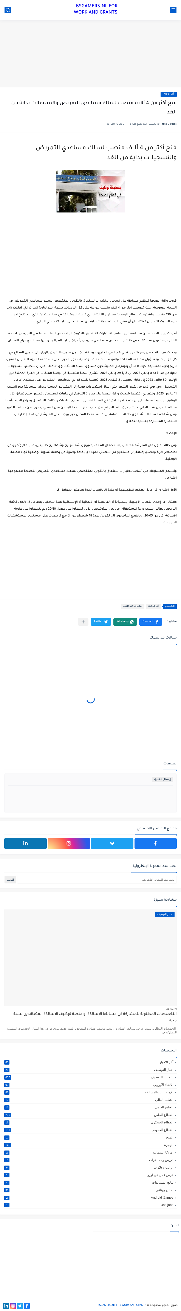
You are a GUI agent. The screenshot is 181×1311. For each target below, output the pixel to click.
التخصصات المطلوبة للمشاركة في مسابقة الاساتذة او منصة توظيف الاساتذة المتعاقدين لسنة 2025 (95, 1017)
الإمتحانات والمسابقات (88, 1092)
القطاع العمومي (88, 1130)
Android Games (88, 1197)
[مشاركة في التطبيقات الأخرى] (83, 622)
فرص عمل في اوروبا (88, 1175)
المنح (88, 1137)
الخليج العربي (88, 1107)
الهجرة (88, 1145)
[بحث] (8, 10)
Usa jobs (88, 1205)
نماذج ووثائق (88, 1190)
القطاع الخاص (88, 1115)
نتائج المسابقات (88, 1182)
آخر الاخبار (168, 94)
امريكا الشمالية (88, 1152)
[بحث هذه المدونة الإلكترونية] (97, 880)
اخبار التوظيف (88, 1070)
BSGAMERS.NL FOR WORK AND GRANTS (96, 9)
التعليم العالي (88, 1100)
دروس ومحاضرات (88, 1160)
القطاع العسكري (88, 1122)
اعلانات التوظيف (132, 606)
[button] (150, 622)
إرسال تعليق (162, 779)
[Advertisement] (90, 54)
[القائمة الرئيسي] (173, 10)
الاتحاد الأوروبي (88, 1085)
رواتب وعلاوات (88, 1167)
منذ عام (169, 1008)
